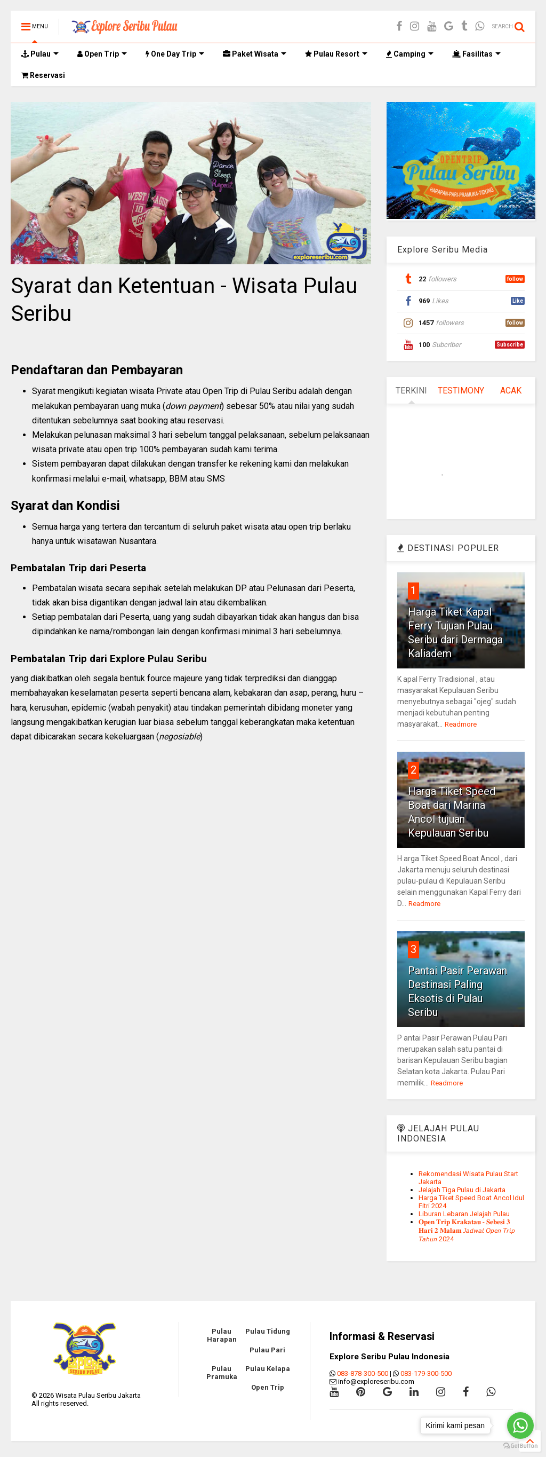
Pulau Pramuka (221, 1373)
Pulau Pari (267, 1350)
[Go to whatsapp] (520, 1425)
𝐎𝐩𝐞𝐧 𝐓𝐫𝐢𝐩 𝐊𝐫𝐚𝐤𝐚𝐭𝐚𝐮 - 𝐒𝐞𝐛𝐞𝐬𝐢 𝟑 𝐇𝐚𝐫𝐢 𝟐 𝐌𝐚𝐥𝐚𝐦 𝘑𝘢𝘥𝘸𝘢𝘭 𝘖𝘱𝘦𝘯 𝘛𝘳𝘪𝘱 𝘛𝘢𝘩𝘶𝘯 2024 (467, 1230)
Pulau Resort (336, 54)
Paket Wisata (254, 54)
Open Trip (102, 54)
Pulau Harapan (222, 1335)
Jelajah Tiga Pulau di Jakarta (462, 1190)
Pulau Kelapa (267, 1369)
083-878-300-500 (362, 1373)
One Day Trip (175, 54)
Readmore (461, 724)
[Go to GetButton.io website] (520, 1446)
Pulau (40, 54)
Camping (409, 54)
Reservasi (43, 75)
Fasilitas (476, 54)
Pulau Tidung (267, 1331)
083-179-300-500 (426, 1373)
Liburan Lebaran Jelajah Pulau (464, 1214)
